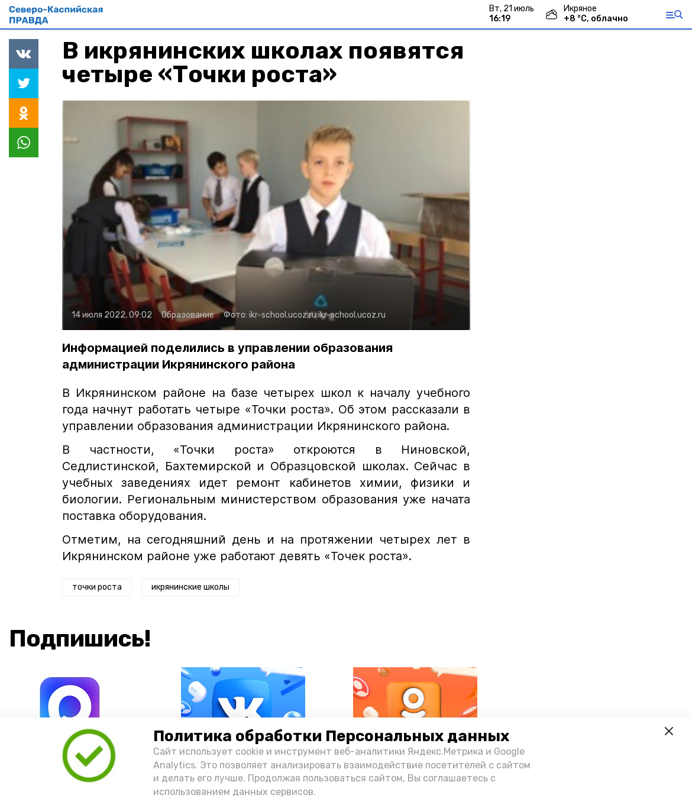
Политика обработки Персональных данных (331, 736)
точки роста (97, 587)
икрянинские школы (190, 587)
